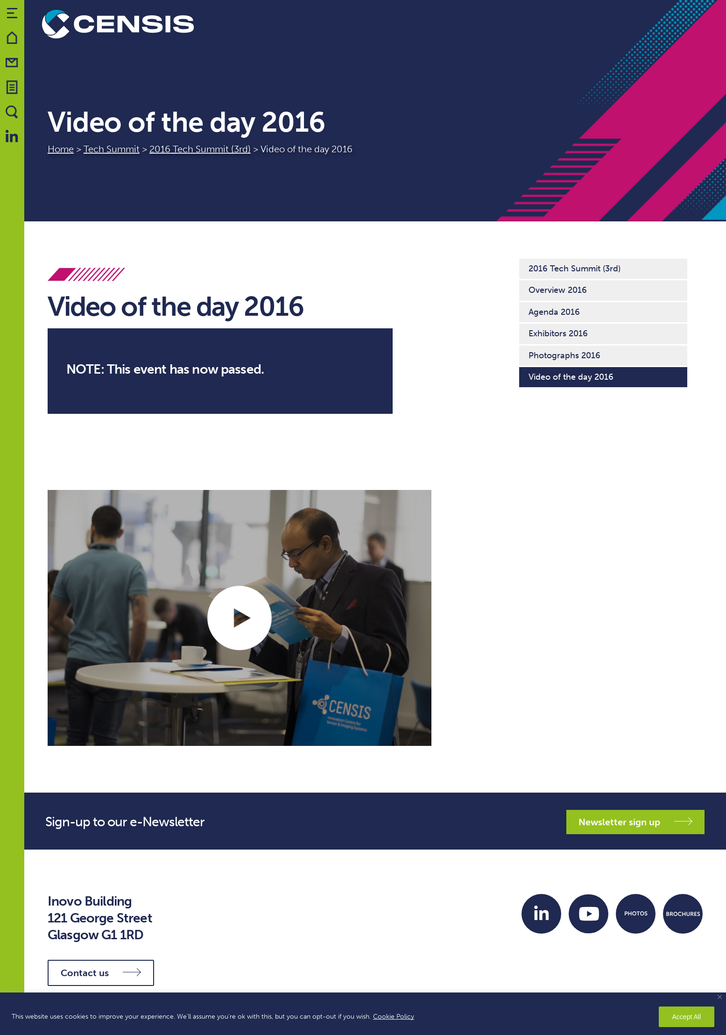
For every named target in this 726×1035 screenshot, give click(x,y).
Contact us (101, 972)
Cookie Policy (393, 1017)
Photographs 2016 (564, 355)
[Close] (720, 997)
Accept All (686, 1017)
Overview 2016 (558, 290)
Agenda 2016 (554, 312)
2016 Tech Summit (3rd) (200, 149)
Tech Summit (112, 149)
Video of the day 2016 (571, 377)
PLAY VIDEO (239, 618)
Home (61, 149)
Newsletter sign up (635, 822)
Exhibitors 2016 (558, 333)
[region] (363, 1013)
